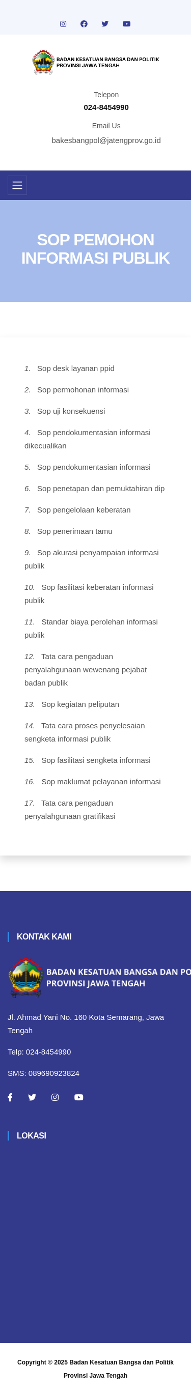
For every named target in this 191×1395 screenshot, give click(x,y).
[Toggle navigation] (17, 185)
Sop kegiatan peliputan (80, 704)
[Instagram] (55, 1097)
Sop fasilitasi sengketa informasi (95, 760)
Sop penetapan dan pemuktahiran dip (101, 488)
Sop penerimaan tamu (75, 531)
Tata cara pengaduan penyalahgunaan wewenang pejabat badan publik (85, 669)
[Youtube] (79, 1097)
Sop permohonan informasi (83, 389)
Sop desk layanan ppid (76, 368)
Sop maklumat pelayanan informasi (100, 781)
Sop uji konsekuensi (71, 411)
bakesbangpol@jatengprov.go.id (106, 140)
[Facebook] (10, 1097)
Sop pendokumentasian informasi (94, 467)
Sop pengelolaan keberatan (84, 509)
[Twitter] (32, 1097)
